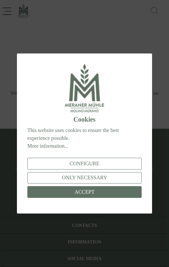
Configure (85, 163)
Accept (84, 192)
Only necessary (84, 177)
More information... (47, 146)
